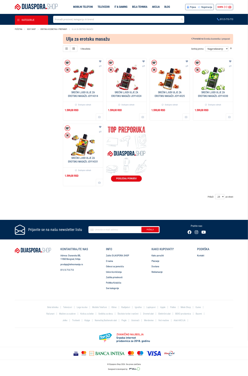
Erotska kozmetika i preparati (54, 29)
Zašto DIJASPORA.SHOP (117, 255)
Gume (198, 307)
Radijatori (125, 307)
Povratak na (210, 38)
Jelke (64, 320)
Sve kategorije (112, 288)
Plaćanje (155, 261)
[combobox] (118, 19)
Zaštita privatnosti (114, 277)
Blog (167, 6)
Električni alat (164, 313)
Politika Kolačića (113, 282)
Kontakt (200, 255)
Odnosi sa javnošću (115, 266)
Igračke (138, 307)
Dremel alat (148, 313)
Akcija (156, 6)
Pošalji (150, 229)
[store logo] (36, 7)
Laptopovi (150, 307)
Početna (19, 29)
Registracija (206, 7)
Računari (50, 313)
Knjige (87, 320)
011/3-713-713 (225, 19)
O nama (109, 261)
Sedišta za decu (105, 313)
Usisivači (135, 320)
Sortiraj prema (197, 48)
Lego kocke (82, 307)
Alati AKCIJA (180, 320)
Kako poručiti (158, 255)
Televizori (104, 6)
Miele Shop (186, 307)
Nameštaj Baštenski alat (106, 320)
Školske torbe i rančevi (128, 313)
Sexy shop (31, 29)
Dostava (155, 266)
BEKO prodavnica (183, 313)
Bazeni (199, 313)
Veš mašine (163, 320)
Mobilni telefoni (83, 6)
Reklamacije (157, 271)
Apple (162, 307)
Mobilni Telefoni (99, 307)
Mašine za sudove (67, 313)
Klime (114, 307)
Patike (173, 307)
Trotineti (76, 320)
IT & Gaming (120, 6)
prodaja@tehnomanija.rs (71, 264)
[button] (100, 61)
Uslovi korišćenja (114, 271)
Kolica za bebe (87, 313)
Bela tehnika (139, 6)
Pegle (124, 320)
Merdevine (149, 320)
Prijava (193, 7)
